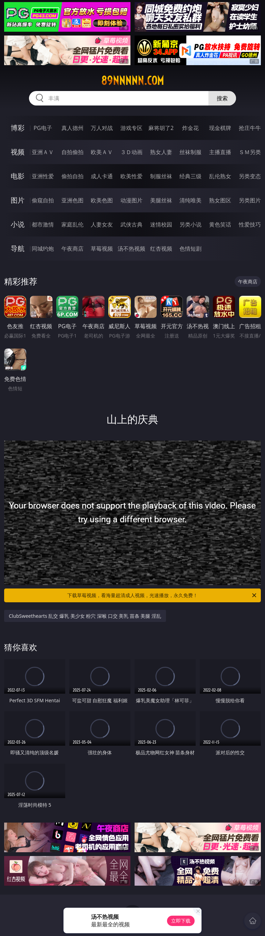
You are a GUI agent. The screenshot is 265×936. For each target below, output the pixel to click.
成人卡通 (102, 176)
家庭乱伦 (72, 224)
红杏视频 (161, 248)
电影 (17, 176)
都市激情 (43, 224)
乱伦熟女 (220, 176)
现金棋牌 (220, 128)
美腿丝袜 (161, 200)
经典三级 (190, 176)
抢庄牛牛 (250, 128)
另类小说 (190, 224)
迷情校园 (161, 224)
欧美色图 (102, 200)
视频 (17, 152)
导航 (17, 248)
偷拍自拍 (72, 176)
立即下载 (180, 920)
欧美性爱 (131, 176)
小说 (17, 224)
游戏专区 (131, 128)
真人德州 (72, 128)
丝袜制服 (190, 152)
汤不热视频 (131, 248)
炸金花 (190, 128)
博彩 (17, 127)
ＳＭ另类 (250, 152)
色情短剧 (190, 248)
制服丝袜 (161, 176)
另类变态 (250, 176)
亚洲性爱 (43, 176)
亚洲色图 (72, 200)
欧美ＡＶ (102, 152)
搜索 (222, 98)
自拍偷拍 (72, 152)
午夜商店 (72, 248)
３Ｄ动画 (131, 152)
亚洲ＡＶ (43, 152)
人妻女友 (102, 224)
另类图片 (250, 200)
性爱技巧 (250, 224)
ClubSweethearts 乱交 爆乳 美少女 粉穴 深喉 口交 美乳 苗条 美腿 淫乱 (85, 616)
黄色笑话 (220, 224)
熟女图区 (220, 200)
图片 (17, 200)
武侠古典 (131, 224)
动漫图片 (131, 200)
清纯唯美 (190, 200)
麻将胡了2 (161, 128)
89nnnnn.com (132, 81)
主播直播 (220, 152)
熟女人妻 (161, 152)
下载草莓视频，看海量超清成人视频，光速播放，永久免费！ (162, 595)
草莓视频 (102, 248)
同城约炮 (43, 248)
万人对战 (102, 128)
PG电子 (42, 128)
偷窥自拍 (43, 200)
